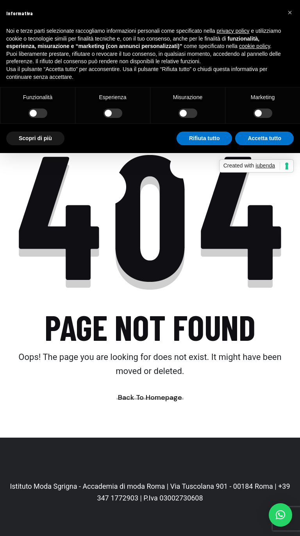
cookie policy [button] (254, 46)
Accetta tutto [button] (264, 138)
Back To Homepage (150, 397)
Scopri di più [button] (35, 138)
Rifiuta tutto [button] (204, 138)
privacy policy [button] (233, 31)
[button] (280, 515)
